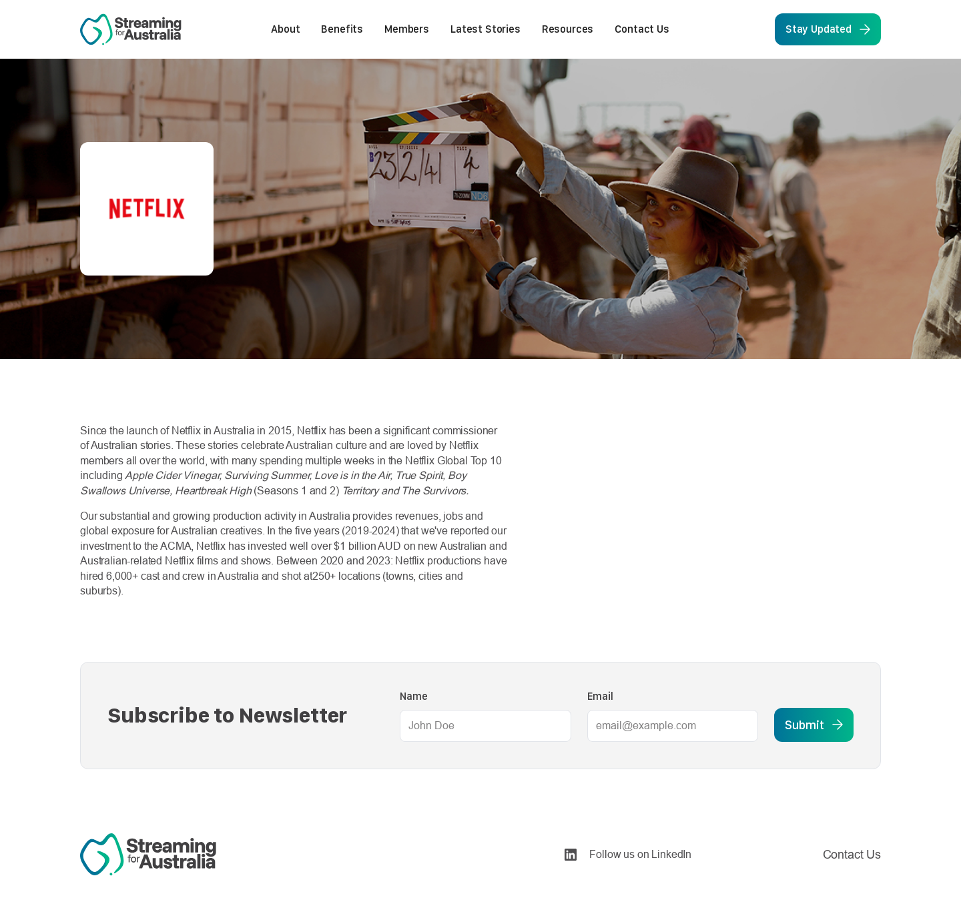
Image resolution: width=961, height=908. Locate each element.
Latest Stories (485, 29)
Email (600, 696)
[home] (131, 29)
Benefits (342, 29)
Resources (568, 29)
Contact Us (642, 29)
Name (413, 696)
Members (406, 29)
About (285, 29)
